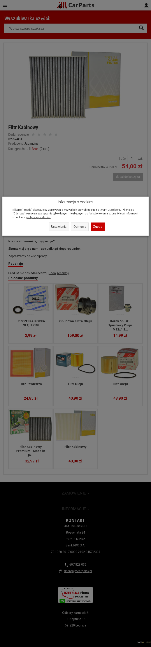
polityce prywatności (38, 217)
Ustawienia (59, 226)
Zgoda (97, 226)
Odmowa (80, 226)
